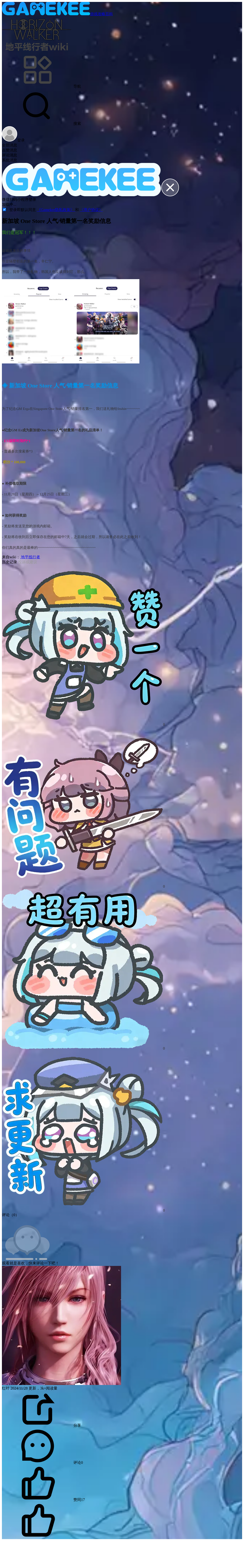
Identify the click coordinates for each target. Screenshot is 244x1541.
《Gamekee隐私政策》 (56, 210)
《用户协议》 (91, 210)
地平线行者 (30, 557)
